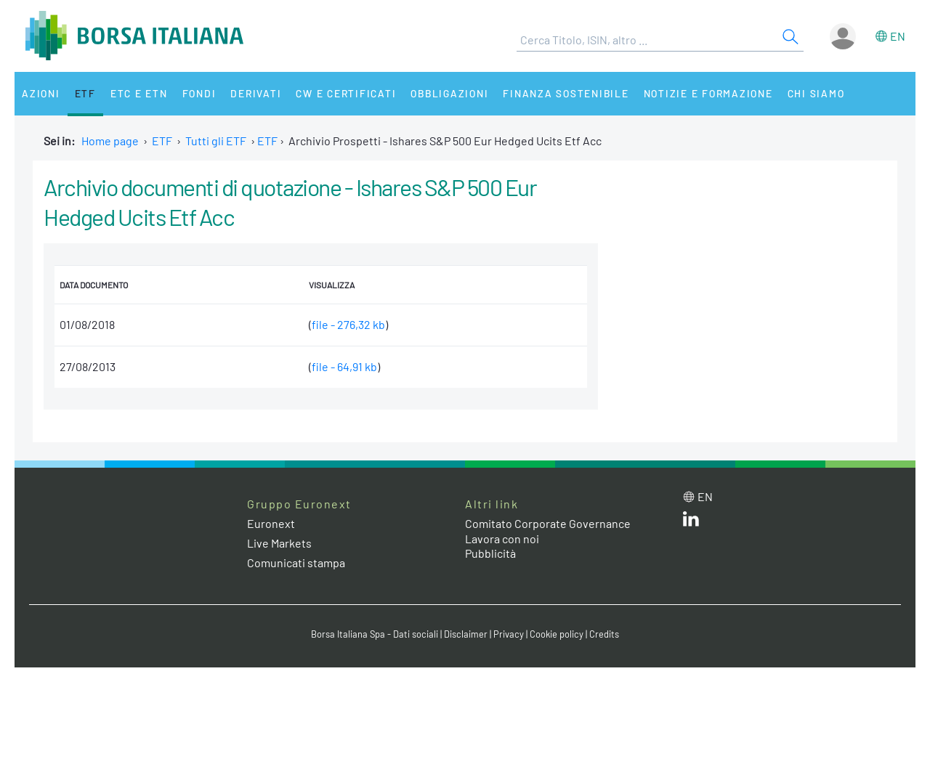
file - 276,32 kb (348, 324)
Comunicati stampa (296, 562)
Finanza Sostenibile (565, 93)
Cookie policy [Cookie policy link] (556, 634)
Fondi (199, 93)
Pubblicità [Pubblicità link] (490, 553)
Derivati (255, 93)
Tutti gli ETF (215, 140)
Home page (110, 140)
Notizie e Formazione (708, 93)
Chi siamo (816, 93)
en (897, 36)
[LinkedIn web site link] (691, 522)
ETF (85, 93)
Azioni (41, 93)
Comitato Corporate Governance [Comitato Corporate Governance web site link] (548, 523)
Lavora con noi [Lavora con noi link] (502, 538)
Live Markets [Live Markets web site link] (279, 543)
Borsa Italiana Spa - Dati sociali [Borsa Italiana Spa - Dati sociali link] (374, 634)
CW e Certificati (346, 93)
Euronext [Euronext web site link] (271, 523)
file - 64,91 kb (344, 366)
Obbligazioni (449, 93)
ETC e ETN (139, 93)
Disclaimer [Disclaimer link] (466, 634)
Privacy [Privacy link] (508, 634)
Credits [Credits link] (604, 634)
